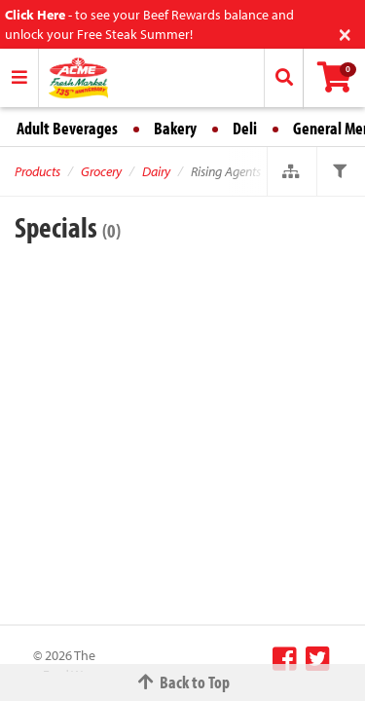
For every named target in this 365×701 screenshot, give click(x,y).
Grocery (101, 171)
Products (37, 171)
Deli (245, 128)
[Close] (345, 32)
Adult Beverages (67, 128)
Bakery (175, 128)
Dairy (156, 171)
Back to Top (183, 682)
